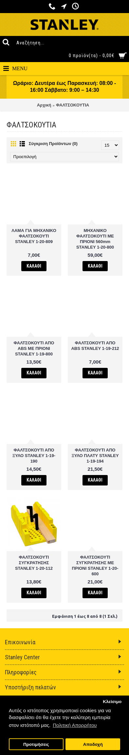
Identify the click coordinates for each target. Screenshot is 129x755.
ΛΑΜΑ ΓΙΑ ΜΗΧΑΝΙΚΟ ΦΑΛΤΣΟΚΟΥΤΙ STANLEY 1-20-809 (33, 236)
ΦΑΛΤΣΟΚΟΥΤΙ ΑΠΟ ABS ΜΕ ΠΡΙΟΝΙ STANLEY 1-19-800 (34, 348)
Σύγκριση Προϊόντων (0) (53, 143)
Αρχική (44, 105)
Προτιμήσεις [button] (36, 744)
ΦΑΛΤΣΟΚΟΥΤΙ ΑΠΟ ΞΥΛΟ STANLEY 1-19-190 (33, 456)
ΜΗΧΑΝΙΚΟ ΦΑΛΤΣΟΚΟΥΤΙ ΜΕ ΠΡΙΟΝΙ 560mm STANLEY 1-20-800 (95, 239)
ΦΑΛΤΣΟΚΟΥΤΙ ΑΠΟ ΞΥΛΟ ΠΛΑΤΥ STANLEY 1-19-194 (95, 456)
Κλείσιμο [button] (112, 701)
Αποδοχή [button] (93, 744)
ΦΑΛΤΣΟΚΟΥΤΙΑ (72, 105)
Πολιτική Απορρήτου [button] (75, 725)
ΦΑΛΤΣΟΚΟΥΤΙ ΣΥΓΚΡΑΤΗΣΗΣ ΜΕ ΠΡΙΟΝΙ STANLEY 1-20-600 (95, 565)
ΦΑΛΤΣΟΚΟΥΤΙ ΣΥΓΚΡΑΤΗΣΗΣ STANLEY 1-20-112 (34, 563)
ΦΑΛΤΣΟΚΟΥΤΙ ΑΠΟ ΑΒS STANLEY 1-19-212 (95, 345)
